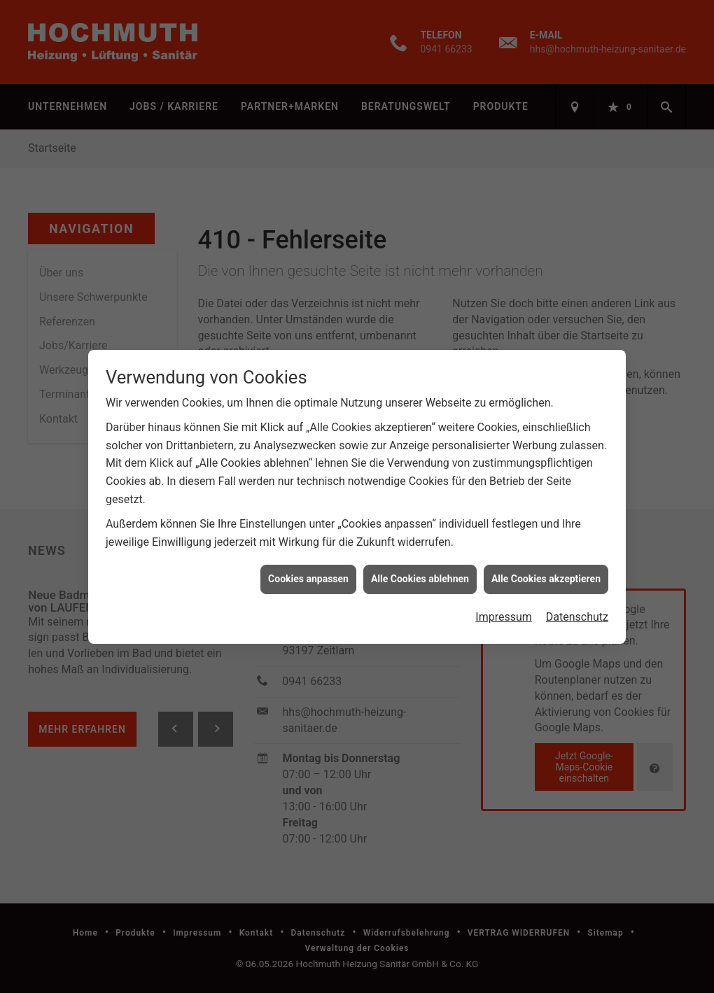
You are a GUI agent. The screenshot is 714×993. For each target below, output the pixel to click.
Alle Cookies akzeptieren (546, 572)
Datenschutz (577, 610)
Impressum (503, 610)
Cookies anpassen (308, 572)
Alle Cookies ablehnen (420, 572)
